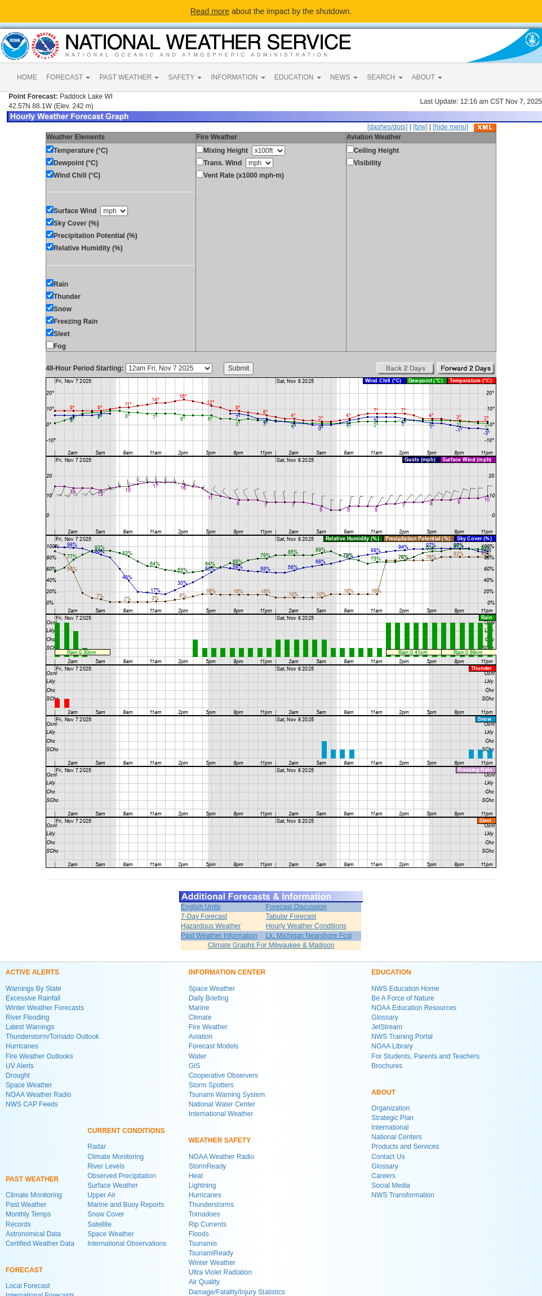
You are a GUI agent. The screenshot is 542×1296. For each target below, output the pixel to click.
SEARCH (384, 77)
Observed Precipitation (121, 1176)
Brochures (386, 1066)
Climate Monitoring (34, 1195)
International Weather (221, 1114)
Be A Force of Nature (402, 998)
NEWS (344, 77)
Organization (390, 1108)
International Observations (126, 1243)
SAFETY (185, 77)
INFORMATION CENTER (227, 972)
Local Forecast (28, 1286)
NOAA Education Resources (413, 1008)
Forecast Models (214, 1046)
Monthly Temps (28, 1214)
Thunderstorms (211, 1205)
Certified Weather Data (40, 1243)
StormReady (207, 1166)
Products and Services (405, 1146)
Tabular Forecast (291, 916)
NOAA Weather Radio (39, 1095)
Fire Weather (208, 1027)
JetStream (386, 1027)
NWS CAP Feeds (31, 1104)
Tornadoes (204, 1214)
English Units (200, 907)
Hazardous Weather (211, 926)
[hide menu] (450, 127)
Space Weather (29, 1085)
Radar (96, 1146)
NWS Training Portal (402, 1037)
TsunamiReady (211, 1253)
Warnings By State (33, 989)
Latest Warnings (30, 1027)
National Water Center (222, 1104)
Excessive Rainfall (33, 998)
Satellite (99, 1224)
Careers (383, 1176)
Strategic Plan (392, 1118)
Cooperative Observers (223, 1075)
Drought (18, 1075)
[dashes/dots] (387, 127)
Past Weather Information (219, 936)
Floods (199, 1234)
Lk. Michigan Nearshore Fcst (309, 936)
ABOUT (427, 77)
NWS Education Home (405, 989)
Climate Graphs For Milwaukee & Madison (271, 945)
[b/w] (420, 127)
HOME (27, 77)
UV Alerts (20, 1066)
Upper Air (101, 1195)
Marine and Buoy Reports (125, 1205)
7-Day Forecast (204, 916)
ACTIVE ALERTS (32, 972)
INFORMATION (238, 77)
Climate (200, 1017)
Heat (196, 1176)
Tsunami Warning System (227, 1095)
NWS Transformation (402, 1195)
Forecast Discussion (296, 907)
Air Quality (204, 1282)
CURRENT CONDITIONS (126, 1131)
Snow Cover (105, 1214)
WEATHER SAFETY (220, 1140)
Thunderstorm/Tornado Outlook (52, 1037)
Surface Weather (112, 1185)
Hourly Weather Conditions (306, 926)
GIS (195, 1066)
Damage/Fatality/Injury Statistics (237, 1292)
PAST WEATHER (129, 77)
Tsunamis (203, 1243)
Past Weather (26, 1205)
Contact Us (388, 1157)
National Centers (396, 1137)
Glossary (384, 1017)
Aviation (200, 1037)
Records (18, 1224)
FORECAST (68, 77)
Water (198, 1056)
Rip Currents (207, 1224)
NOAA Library (391, 1046)
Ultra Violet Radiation (220, 1272)
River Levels (106, 1166)
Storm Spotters (211, 1085)
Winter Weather (212, 1263)
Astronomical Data (33, 1234)
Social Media (390, 1185)
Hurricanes (22, 1046)
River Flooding (27, 1017)
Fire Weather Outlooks (39, 1056)
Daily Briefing (209, 998)
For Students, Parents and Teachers (425, 1056)
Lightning (202, 1185)
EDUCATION (297, 77)
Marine (199, 1008)
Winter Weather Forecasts (45, 1008)
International (389, 1127)
